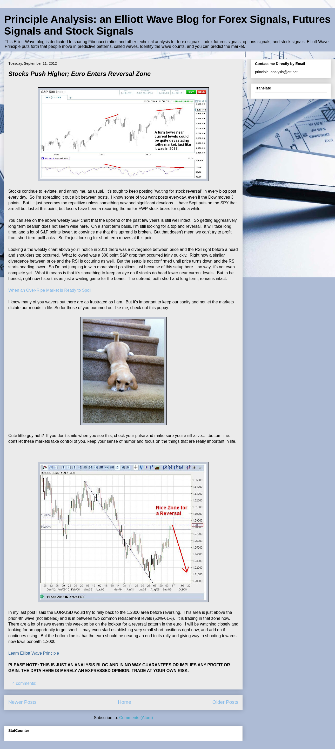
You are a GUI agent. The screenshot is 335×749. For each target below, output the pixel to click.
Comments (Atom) (136, 717)
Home (124, 702)
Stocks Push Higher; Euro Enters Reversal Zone (79, 73)
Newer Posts (22, 702)
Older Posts (225, 702)
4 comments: (24, 683)
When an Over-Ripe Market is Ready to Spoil (49, 290)
